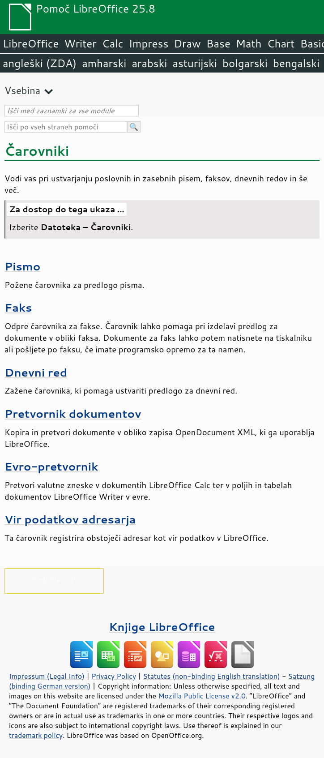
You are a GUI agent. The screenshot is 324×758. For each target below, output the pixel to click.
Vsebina (22, 90)
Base (218, 43)
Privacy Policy (113, 676)
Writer (80, 43)
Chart (280, 43)
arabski (149, 63)
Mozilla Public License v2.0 (202, 696)
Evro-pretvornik (51, 466)
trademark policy (36, 735)
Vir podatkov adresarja (70, 519)
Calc (113, 43)
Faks (18, 307)
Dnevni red (35, 372)
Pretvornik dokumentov (72, 413)
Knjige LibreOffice (162, 626)
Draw (187, 43)
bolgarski (245, 63)
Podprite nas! (54, 579)
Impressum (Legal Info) (47, 676)
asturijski (194, 63)
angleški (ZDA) (40, 63)
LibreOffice (31, 43)
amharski (104, 63)
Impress (149, 43)
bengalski (296, 63)
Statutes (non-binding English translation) (211, 676)
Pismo (22, 266)
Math (249, 43)
